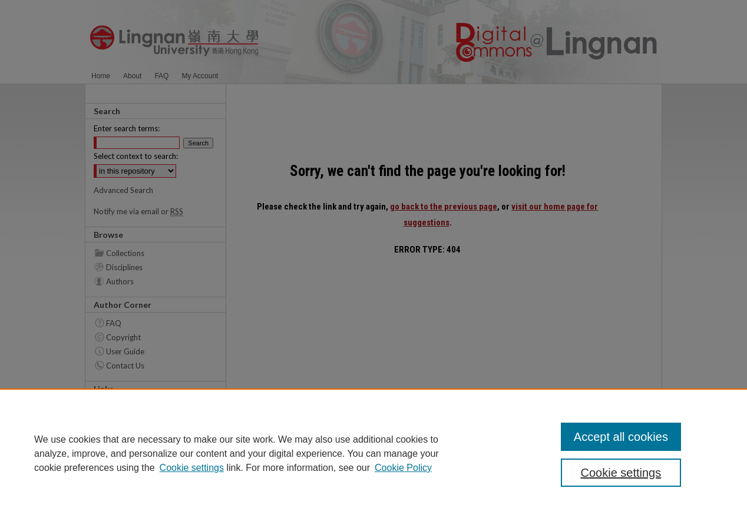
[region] (373, 453)
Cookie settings (192, 468)
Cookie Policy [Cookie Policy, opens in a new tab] (403, 468)
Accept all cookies (621, 436)
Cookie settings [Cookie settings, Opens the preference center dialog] (621, 472)
